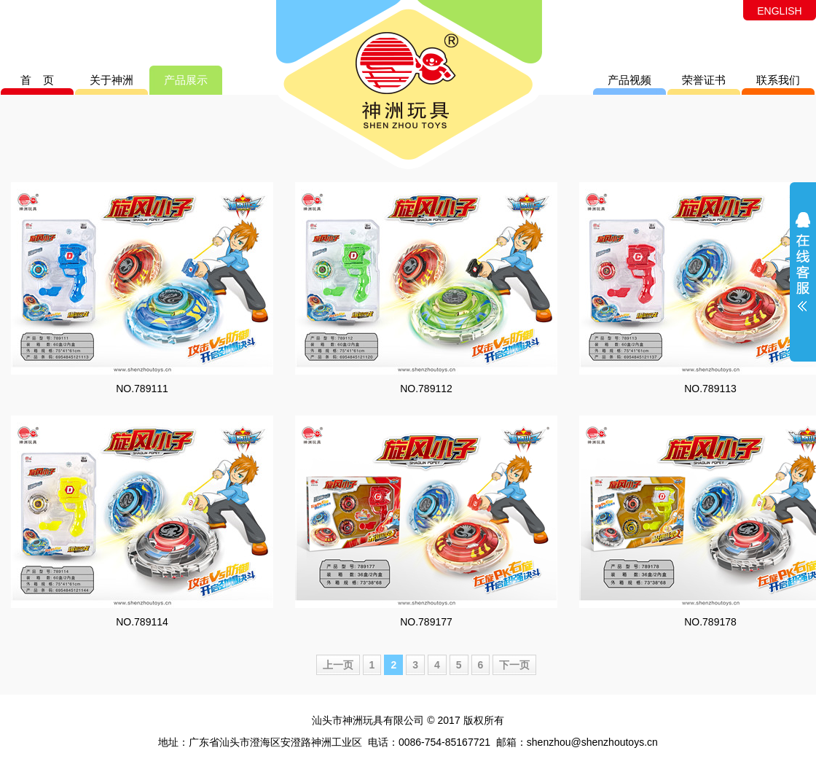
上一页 (338, 665)
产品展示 (186, 80)
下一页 (514, 665)
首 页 (37, 80)
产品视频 (629, 80)
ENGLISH (779, 11)
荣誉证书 (704, 80)
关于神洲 (111, 80)
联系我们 (778, 80)
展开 (803, 271)
